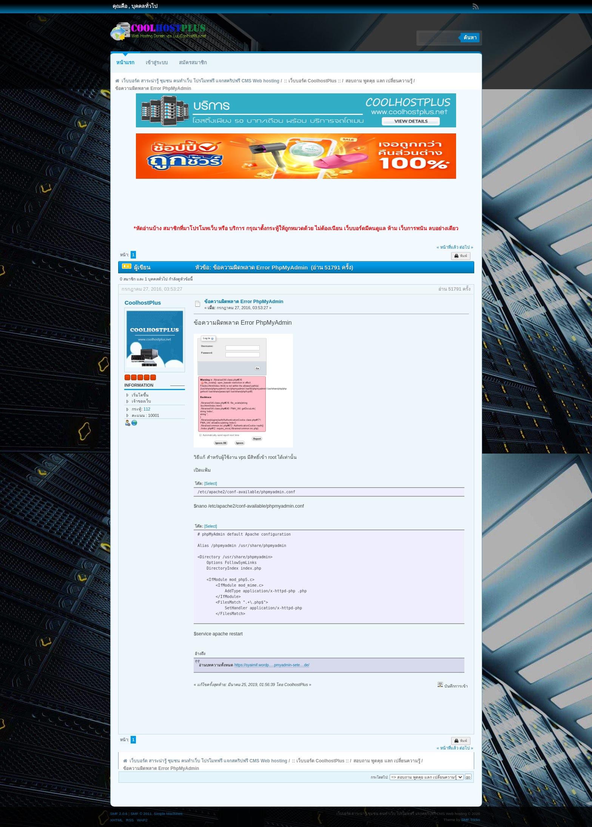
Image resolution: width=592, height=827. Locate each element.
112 (146, 409)
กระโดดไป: (379, 777)
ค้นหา (470, 37)
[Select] (210, 484)
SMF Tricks (470, 820)
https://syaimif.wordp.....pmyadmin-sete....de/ (271, 665)
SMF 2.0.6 (119, 814)
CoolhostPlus (143, 302)
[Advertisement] (296, 202)
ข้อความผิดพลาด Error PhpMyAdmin (243, 301)
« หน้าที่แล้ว (447, 247)
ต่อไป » (466, 247)
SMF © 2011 (141, 814)
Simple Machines (168, 814)
